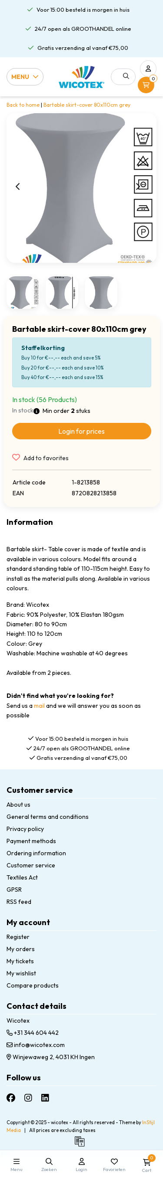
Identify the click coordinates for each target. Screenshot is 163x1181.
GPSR (14, 889)
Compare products (33, 985)
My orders (21, 949)
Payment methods (31, 841)
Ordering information (36, 853)
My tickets (20, 961)
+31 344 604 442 (33, 1033)
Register (18, 937)
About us (18, 804)
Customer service (31, 865)
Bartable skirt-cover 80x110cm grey (86, 104)
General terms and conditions (48, 817)
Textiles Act (22, 877)
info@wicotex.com (36, 1045)
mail (39, 706)
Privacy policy (25, 829)
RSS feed (19, 902)
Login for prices (81, 431)
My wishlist (21, 973)
